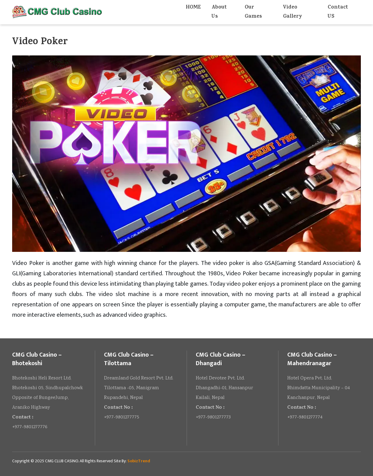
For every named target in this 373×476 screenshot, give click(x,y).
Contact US (338, 12)
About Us (219, 12)
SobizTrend (138, 460)
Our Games (253, 12)
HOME (193, 7)
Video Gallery (292, 12)
